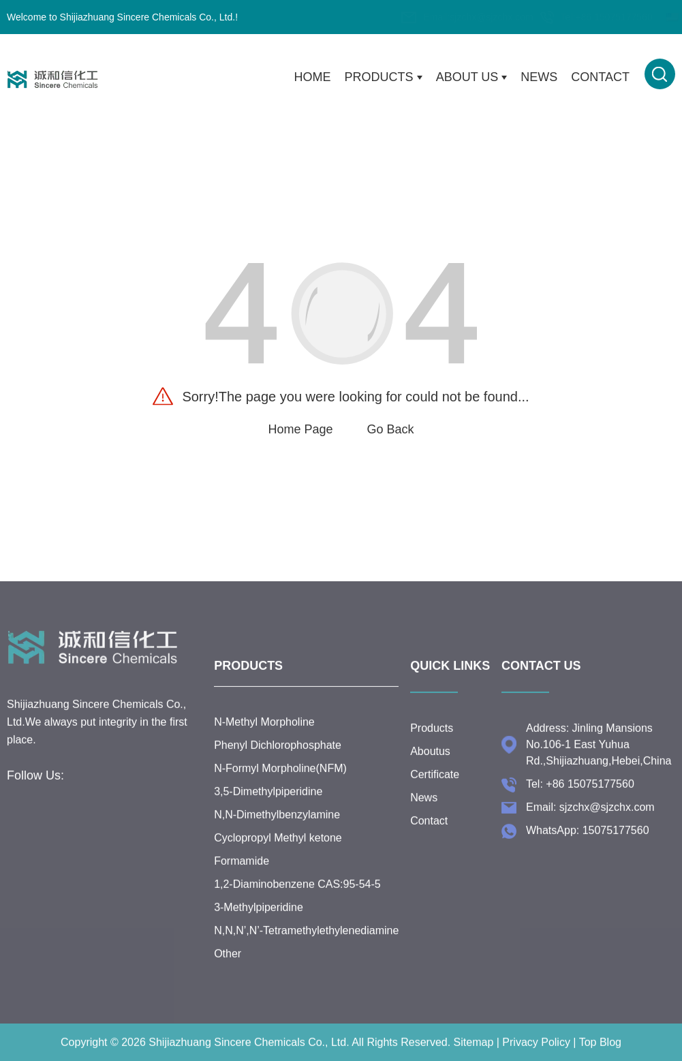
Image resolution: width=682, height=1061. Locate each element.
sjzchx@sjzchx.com (427, 17)
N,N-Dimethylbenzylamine (277, 825)
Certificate (434, 779)
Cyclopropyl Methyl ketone (278, 849)
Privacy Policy (536, 1053)
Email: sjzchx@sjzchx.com (590, 812)
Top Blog (600, 1053)
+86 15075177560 (549, 17)
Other (227, 964)
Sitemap (474, 1053)
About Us (472, 77)
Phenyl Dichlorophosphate (277, 756)
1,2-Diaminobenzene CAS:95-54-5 (297, 895)
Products (383, 77)
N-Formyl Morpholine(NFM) (280, 779)
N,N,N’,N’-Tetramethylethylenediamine (306, 941)
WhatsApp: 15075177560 (587, 835)
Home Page (300, 429)
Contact (600, 77)
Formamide (241, 872)
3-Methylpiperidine (258, 918)
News (539, 77)
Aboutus (430, 756)
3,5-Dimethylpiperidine (268, 802)
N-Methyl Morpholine (264, 733)
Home (312, 77)
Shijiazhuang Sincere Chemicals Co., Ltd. (249, 1053)
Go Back (390, 429)
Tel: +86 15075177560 (580, 789)
